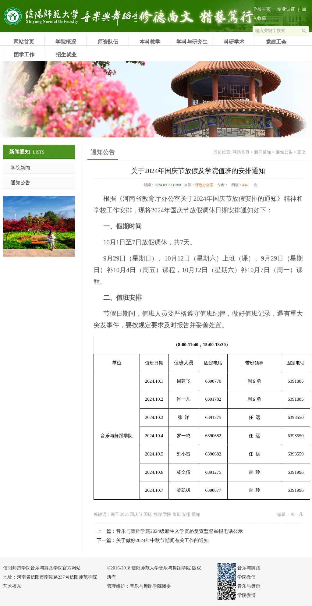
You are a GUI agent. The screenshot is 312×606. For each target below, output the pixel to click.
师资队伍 (108, 42)
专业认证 (286, 9)
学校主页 (262, 9)
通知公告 (20, 182)
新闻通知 (262, 152)
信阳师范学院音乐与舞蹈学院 (41, 16)
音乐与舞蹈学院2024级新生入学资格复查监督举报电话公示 (179, 531)
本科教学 (150, 42)
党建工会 (276, 42)
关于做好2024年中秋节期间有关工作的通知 (162, 540)
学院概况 (65, 42)
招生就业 (66, 55)
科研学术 (234, 42)
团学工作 (24, 55)
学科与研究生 (191, 42)
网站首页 (23, 42)
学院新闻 (20, 167)
